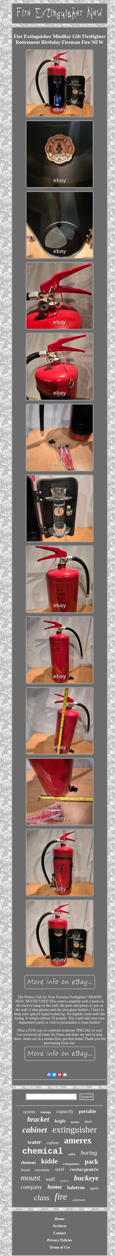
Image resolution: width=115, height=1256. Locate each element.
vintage (45, 1112)
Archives (60, 1226)
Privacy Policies (59, 1240)
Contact (59, 1233)
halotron (76, 1187)
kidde (49, 1161)
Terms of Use (59, 1247)
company (31, 1187)
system (29, 1112)
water (34, 1142)
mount (30, 1177)
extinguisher (74, 1129)
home (54, 1186)
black (88, 1122)
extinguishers (71, 1163)
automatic (42, 1170)
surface (64, 1180)
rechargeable (84, 1170)
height (60, 1121)
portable (87, 1111)
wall (50, 1179)
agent (94, 1188)
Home (59, 1219)
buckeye (86, 1178)
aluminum (79, 1200)
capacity (64, 1111)
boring (89, 1152)
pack (91, 1161)
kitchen (75, 1122)
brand (25, 1170)
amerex (78, 1140)
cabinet (34, 1129)
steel (59, 1169)
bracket (38, 1119)
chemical (42, 1151)
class (41, 1197)
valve (71, 1154)
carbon (53, 1142)
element (28, 1162)
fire (61, 1196)
